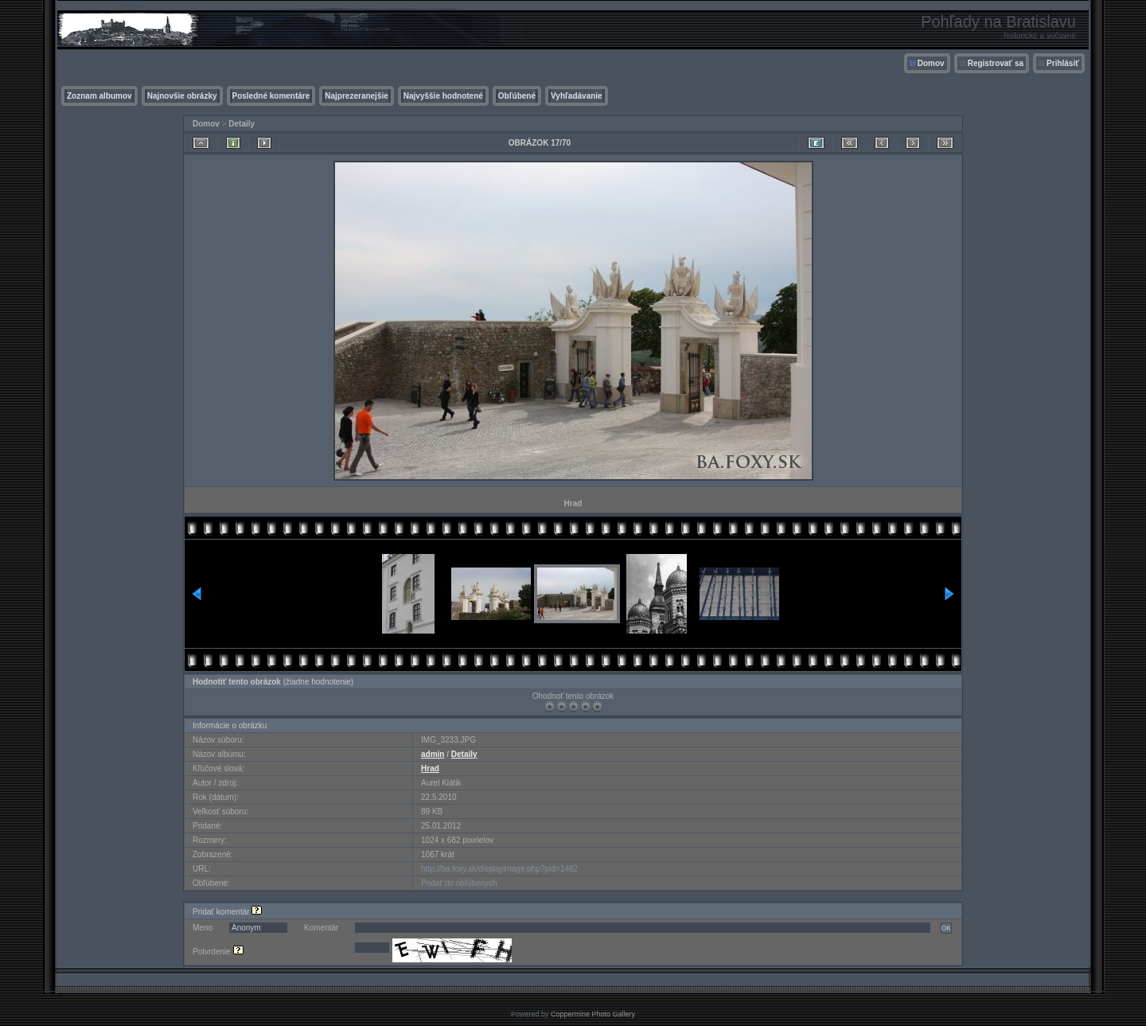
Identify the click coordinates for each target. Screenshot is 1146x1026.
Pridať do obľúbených (459, 883)
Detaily (241, 123)
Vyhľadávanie (576, 96)
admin (432, 754)
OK (946, 928)
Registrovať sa (995, 63)
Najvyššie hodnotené (443, 96)
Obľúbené (517, 96)
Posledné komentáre (271, 96)
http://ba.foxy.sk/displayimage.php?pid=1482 (499, 868)
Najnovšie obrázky (182, 96)
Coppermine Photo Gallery (593, 1014)
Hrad (430, 768)
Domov (931, 63)
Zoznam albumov (99, 96)
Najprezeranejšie (356, 96)
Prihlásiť (1063, 63)
